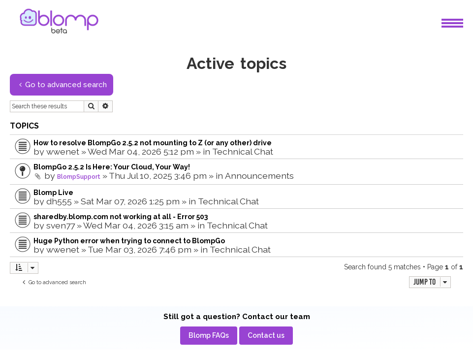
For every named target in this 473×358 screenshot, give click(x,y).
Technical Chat (242, 151)
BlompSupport (78, 176)
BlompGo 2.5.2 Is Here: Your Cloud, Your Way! (111, 167)
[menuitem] (208, 335)
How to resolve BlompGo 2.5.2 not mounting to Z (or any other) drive (152, 143)
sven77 (60, 225)
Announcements (259, 175)
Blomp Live (53, 192)
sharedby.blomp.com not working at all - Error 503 (120, 217)
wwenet (62, 151)
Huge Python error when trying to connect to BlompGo (129, 241)
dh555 (59, 201)
